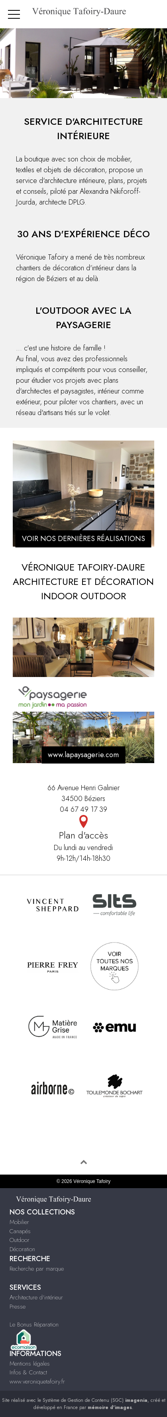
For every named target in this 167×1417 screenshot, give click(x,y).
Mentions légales (30, 1363)
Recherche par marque (37, 1268)
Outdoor (19, 1240)
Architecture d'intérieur (36, 1297)
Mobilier (19, 1222)
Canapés (20, 1231)
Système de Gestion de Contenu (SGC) (95, 1400)
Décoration (22, 1249)
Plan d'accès (83, 828)
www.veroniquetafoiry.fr (37, 1381)
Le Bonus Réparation (34, 1324)
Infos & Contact (28, 1372)
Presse (18, 1306)
